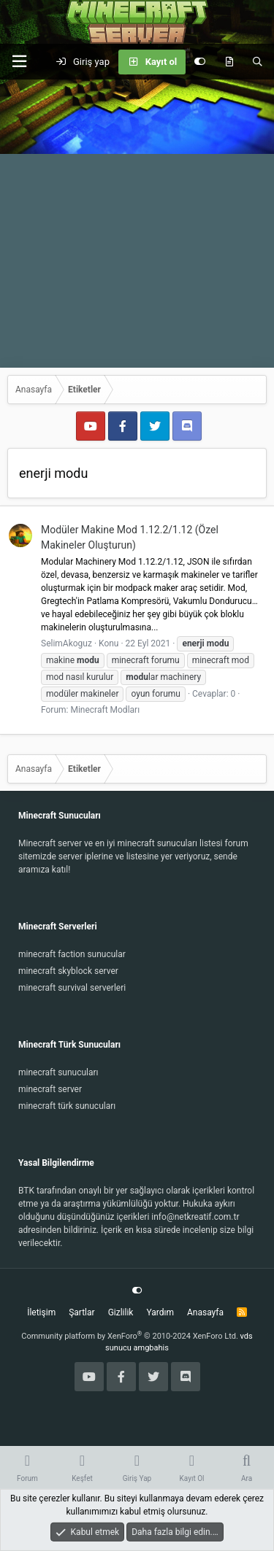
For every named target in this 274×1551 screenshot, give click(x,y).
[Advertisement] (137, 223)
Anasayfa (205, 1312)
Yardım (160, 1312)
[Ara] (257, 62)
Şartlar (81, 1312)
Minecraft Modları (105, 710)
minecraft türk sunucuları (66, 1106)
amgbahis (151, 1348)
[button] (19, 62)
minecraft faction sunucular (72, 954)
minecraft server (50, 1089)
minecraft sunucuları (58, 1072)
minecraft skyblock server (68, 971)
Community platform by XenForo (129, 1336)
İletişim (41, 1312)
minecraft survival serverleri (72, 988)
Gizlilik (121, 1312)
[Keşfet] (229, 62)
